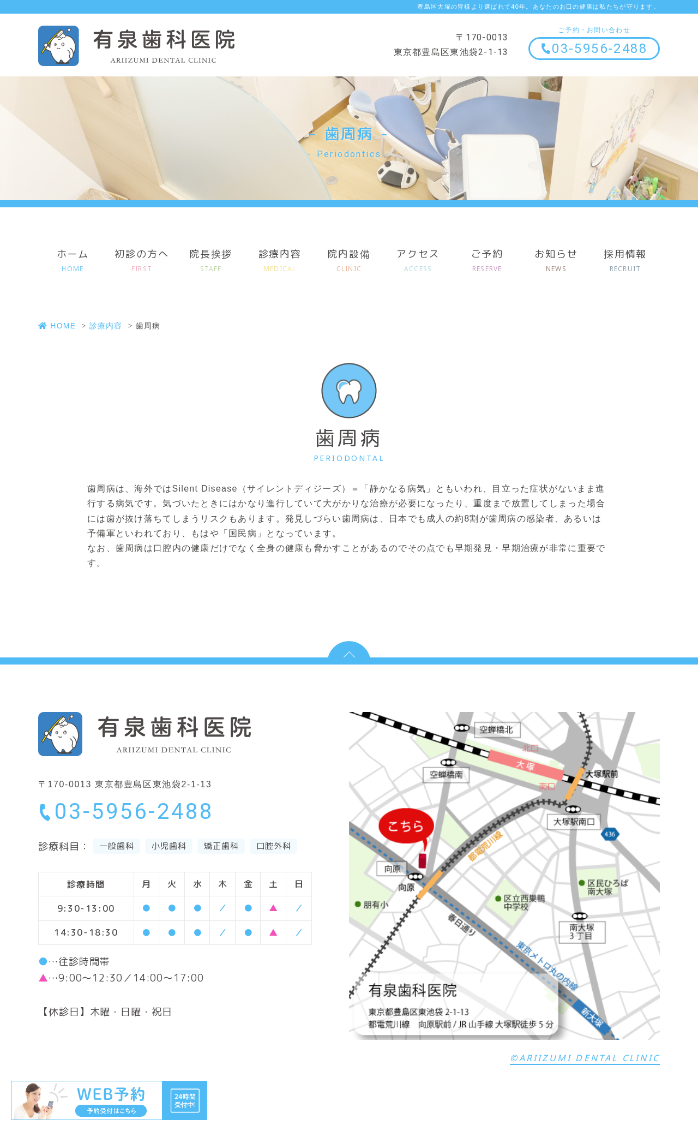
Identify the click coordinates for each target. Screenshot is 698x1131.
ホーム (73, 261)
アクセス (418, 261)
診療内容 (280, 261)
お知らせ (556, 261)
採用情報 (625, 261)
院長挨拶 (211, 261)
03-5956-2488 (593, 48)
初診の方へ (142, 261)
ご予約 (487, 261)
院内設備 (349, 261)
